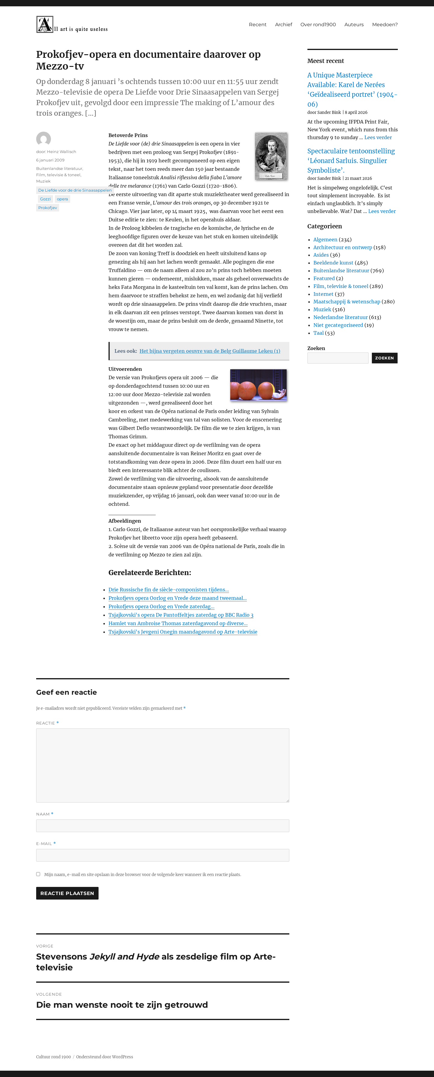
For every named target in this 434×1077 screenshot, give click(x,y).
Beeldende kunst (333, 263)
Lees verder (378, 137)
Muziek (43, 181)
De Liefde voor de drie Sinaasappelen (75, 190)
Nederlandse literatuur (340, 317)
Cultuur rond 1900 (53, 1057)
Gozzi (45, 198)
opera (62, 198)
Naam (45, 814)
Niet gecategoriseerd (338, 325)
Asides (321, 255)
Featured (324, 278)
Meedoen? (385, 24)
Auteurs (354, 24)
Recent (258, 24)
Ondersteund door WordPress (104, 1057)
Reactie (47, 723)
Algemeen (325, 239)
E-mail (46, 843)
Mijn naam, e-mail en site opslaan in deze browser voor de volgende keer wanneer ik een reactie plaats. (142, 874)
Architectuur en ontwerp (342, 247)
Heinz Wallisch (61, 151)
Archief (283, 24)
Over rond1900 (318, 24)
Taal (318, 333)
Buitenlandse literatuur (59, 168)
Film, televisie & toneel (58, 174)
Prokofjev (47, 207)
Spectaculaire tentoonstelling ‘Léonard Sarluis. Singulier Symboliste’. (351, 160)
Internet (323, 294)
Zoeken (316, 348)
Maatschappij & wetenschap (346, 302)
